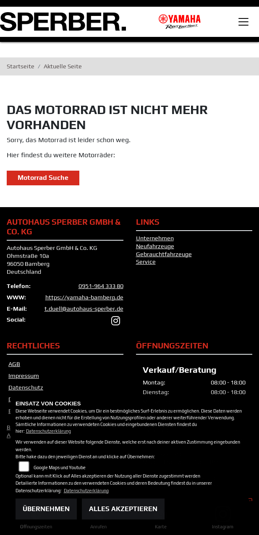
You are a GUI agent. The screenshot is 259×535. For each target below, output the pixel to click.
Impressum (23, 375)
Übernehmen (46, 509)
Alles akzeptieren (123, 509)
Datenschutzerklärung (48, 431)
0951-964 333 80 (100, 286)
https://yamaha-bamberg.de (84, 297)
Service (146, 261)
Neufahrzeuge (155, 246)
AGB (14, 364)
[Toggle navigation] (243, 22)
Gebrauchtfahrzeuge (164, 254)
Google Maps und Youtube (60, 467)
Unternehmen (155, 238)
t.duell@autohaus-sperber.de (83, 308)
